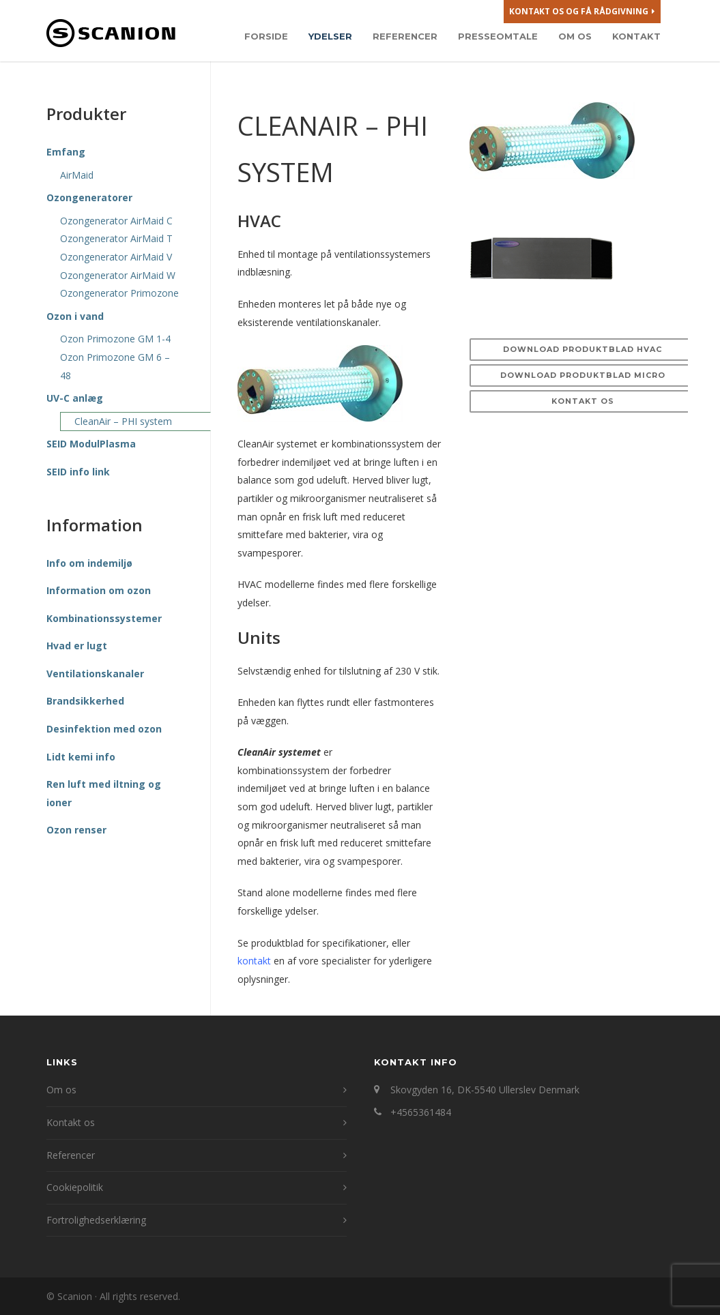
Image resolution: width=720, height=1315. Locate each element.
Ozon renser (76, 829)
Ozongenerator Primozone (119, 292)
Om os (575, 36)
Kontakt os (582, 401)
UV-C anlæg (74, 397)
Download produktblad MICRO (582, 375)
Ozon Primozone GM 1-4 (115, 338)
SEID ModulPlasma (91, 443)
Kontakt (636, 36)
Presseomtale (498, 36)
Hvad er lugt (76, 645)
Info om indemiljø (89, 563)
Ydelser (330, 36)
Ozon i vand (75, 316)
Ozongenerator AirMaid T (116, 238)
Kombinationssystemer (104, 618)
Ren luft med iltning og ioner (103, 793)
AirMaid (76, 174)
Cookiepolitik (74, 1187)
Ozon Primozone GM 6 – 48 (115, 366)
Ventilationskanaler (95, 673)
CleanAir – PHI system (123, 421)
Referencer (405, 36)
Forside (266, 36)
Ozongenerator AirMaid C (116, 220)
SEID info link (78, 471)
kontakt (254, 960)
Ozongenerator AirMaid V (116, 256)
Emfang (65, 151)
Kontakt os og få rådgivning (581, 11)
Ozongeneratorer (89, 197)
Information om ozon (98, 590)
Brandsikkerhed (85, 700)
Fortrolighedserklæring (96, 1219)
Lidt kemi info (80, 756)
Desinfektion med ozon (104, 728)
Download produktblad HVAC (582, 349)
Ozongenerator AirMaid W (117, 275)
